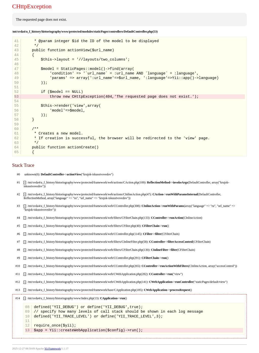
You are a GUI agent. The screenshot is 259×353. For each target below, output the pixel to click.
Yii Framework (53, 348)
